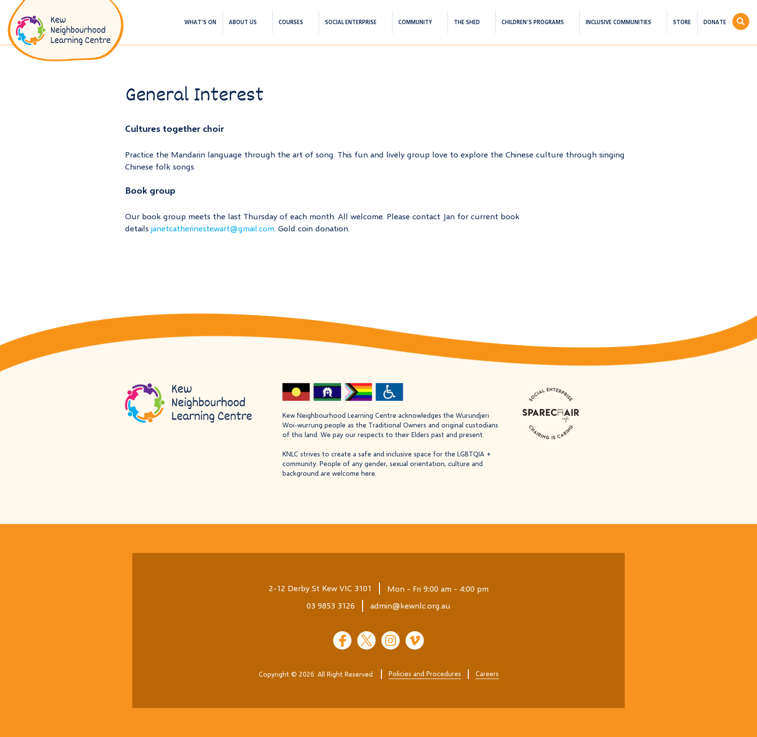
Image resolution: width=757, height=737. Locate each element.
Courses (291, 22)
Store (682, 22)
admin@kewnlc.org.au (410, 605)
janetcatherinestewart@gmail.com (212, 228)
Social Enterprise (351, 22)
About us (243, 22)
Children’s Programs (533, 22)
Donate (714, 22)
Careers (487, 673)
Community (415, 22)
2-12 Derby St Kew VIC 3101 (320, 588)
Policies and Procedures (425, 673)
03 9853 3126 (331, 605)
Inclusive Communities (618, 22)
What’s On (200, 22)
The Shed (467, 22)
